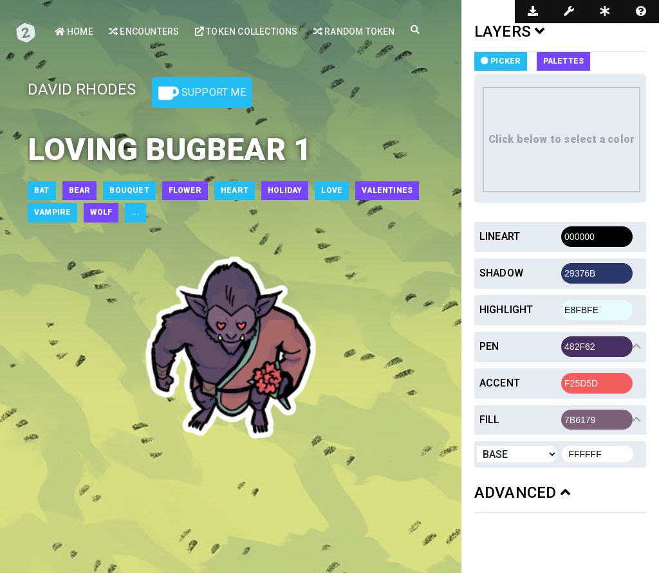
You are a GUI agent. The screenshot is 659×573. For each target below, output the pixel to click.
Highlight (506, 310)
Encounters (144, 31)
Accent (499, 383)
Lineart (499, 236)
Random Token (354, 31)
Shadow (501, 273)
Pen (489, 346)
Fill (489, 420)
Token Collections (246, 31)
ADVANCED (522, 493)
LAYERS (509, 32)
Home (74, 31)
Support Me (202, 93)
